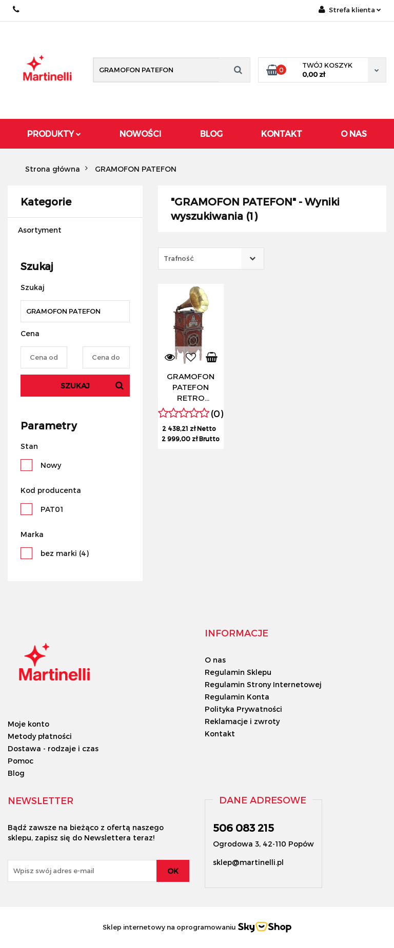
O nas (215, 659)
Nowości (140, 133)
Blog (211, 133)
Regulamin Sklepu (238, 672)
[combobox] (211, 259)
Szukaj (75, 385)
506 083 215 (17, 9)
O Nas (354, 133)
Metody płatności (40, 736)
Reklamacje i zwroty (242, 721)
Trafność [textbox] (179, 258)
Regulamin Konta (237, 696)
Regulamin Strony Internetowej (263, 684)
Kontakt (281, 133)
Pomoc (20, 760)
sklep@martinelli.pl (248, 862)
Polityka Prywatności (243, 709)
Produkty (54, 133)
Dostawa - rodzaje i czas (53, 748)
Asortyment (40, 229)
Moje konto (28, 723)
